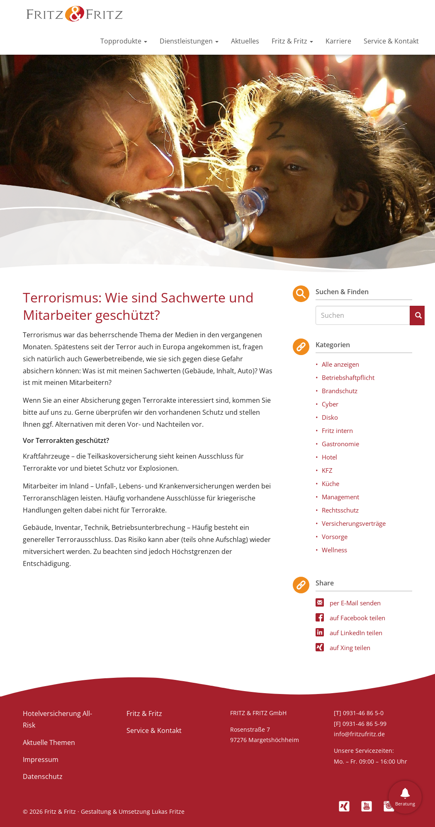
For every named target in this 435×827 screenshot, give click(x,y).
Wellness (334, 550)
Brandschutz (339, 391)
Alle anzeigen (340, 364)
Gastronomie (340, 444)
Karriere (338, 41)
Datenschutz (43, 776)
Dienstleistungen (189, 41)
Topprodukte (123, 41)
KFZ (327, 470)
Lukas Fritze (168, 811)
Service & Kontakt (391, 41)
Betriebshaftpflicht (348, 377)
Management (340, 497)
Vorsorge (335, 536)
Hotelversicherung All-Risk (57, 719)
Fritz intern (337, 430)
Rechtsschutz (340, 510)
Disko (330, 417)
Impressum (40, 759)
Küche (330, 483)
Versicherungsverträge (354, 523)
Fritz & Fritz (292, 41)
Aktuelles (245, 41)
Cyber (330, 404)
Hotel (329, 457)
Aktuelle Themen (49, 742)
